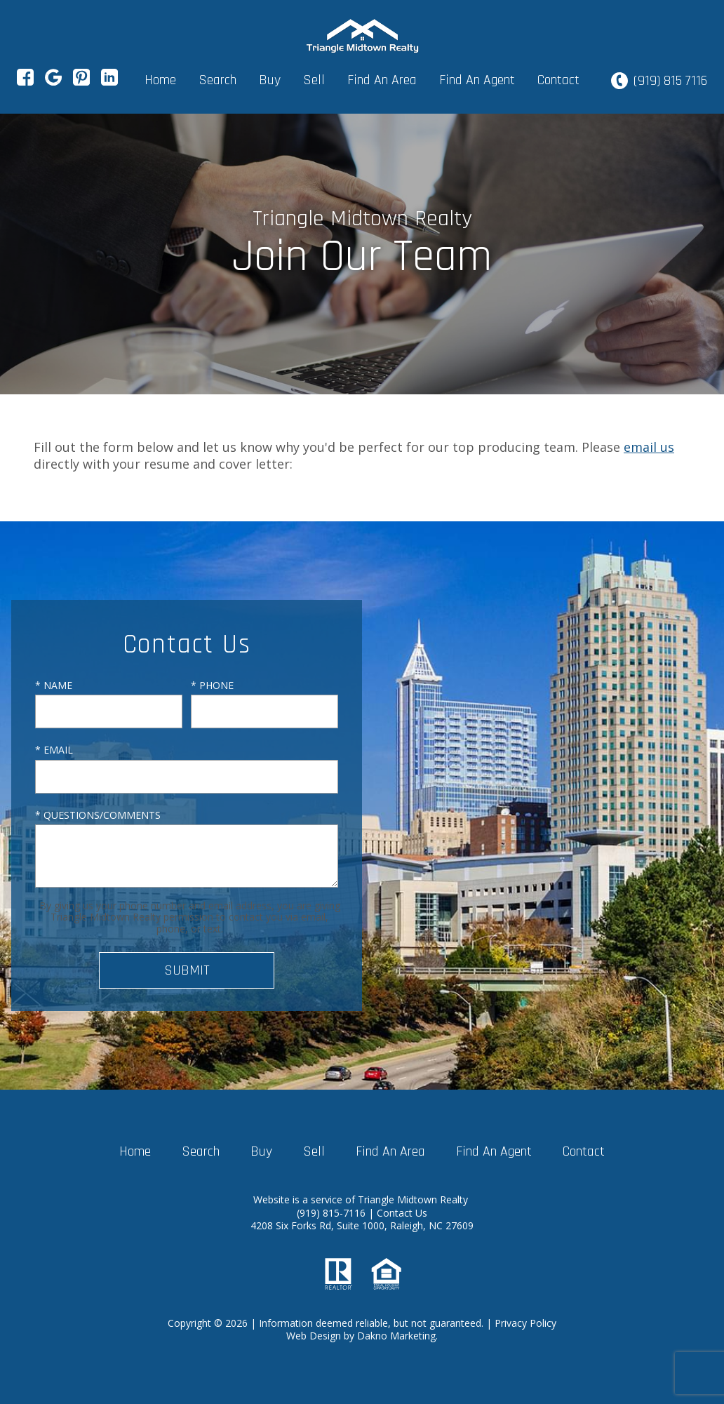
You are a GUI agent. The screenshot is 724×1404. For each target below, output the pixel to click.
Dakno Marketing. (397, 1335)
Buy (270, 80)
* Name (53, 685)
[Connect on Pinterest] (81, 81)
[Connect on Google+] (53, 81)
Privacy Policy (525, 1323)
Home (160, 80)
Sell (314, 80)
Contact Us (402, 1212)
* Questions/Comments (98, 815)
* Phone (212, 685)
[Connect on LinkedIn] (109, 81)
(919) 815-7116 (332, 1212)
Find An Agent (477, 80)
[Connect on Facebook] (25, 81)
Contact (558, 80)
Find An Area (382, 80)
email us (649, 447)
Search (217, 80)
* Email (54, 749)
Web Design (313, 1335)
